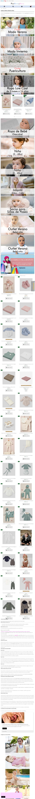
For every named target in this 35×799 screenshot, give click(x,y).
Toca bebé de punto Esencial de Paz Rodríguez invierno (26, 318)
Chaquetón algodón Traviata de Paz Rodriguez (9, 615)
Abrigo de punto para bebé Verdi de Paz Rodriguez (26, 523)
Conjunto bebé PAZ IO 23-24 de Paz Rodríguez (26, 433)
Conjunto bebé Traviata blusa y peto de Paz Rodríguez (9, 593)
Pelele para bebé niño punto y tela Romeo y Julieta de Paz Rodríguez (8, 341)
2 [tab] (15, 116)
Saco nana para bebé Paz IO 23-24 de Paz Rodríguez (9, 410)
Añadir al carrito (6, 113)
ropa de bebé (19, 13)
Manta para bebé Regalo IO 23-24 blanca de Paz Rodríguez (26, 364)
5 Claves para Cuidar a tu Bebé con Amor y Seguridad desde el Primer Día (15, 724)
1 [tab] (14, 116)
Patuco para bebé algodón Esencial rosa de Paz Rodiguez (26, 294)
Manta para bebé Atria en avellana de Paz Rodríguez (9, 387)
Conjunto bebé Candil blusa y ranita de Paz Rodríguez (26, 570)
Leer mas (4, 728)
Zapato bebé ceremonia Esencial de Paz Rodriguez (8, 433)
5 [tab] (18, 116)
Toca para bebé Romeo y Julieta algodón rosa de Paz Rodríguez (18, 110)
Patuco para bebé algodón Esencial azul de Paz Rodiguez (26, 341)
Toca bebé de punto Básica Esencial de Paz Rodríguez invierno (26, 387)
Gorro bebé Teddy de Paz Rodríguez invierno (28, 109)
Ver (26, 390)
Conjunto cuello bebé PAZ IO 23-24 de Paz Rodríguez (9, 456)
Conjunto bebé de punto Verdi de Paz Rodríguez (26, 500)
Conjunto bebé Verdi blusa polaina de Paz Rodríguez (9, 524)
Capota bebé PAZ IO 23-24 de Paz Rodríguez (26, 455)
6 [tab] (19, 116)
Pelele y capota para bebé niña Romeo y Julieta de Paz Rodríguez (6, 110)
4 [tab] (17, 116)
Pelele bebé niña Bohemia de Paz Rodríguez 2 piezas (26, 593)
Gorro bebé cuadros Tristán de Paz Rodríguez (26, 615)
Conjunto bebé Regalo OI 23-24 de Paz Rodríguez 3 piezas (8, 547)
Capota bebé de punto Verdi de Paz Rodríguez (9, 478)
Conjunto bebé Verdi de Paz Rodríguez (26, 478)
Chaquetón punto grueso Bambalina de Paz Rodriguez (26, 547)
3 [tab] (16, 116)
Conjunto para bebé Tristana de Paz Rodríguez (9, 569)
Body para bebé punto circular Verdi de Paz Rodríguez (9, 501)
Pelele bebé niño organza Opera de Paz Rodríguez (26, 410)
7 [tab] (20, 116)
